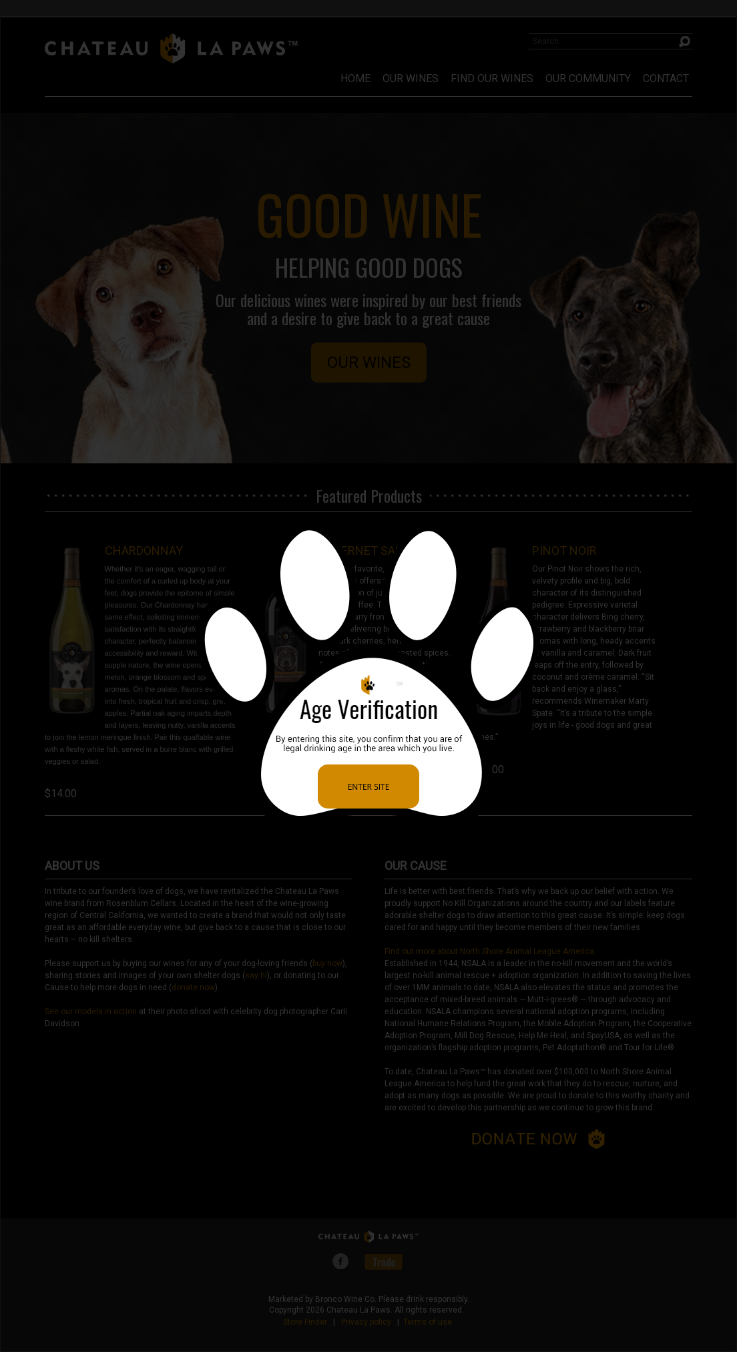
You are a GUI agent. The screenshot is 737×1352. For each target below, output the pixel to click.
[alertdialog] (368, 676)
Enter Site (369, 787)
